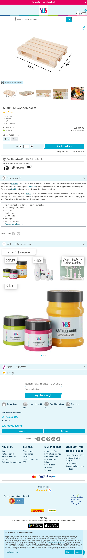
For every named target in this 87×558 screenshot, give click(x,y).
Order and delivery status (75, 466)
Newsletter (27, 457)
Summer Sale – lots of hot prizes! (43, 2)
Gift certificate (28, 451)
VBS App (47, 470)
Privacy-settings (50, 459)
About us (5, 451)
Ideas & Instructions (30, 459)
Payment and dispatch (52, 454)
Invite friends (28, 454)
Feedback (64, 431)
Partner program (8, 454)
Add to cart (64, 146)
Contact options (71, 463)
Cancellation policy (51, 457)
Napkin (14, 189)
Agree (78, 552)
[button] (3, 54)
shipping (81, 130)
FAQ (24, 462)
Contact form (22, 431)
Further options (12, 552)
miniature (14, 184)
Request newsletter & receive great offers (43, 384)
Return (46, 462)
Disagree (69, 552)
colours (28, 194)
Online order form (50, 451)
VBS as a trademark (9, 457)
